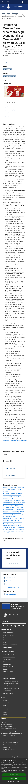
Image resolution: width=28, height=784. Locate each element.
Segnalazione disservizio (9, 745)
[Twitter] (7, 625)
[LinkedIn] (19, 625)
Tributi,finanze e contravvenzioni (11, 683)
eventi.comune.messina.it (9, 437)
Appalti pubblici (7, 664)
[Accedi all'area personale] (22, 2)
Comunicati (15, 13)
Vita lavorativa (7, 659)
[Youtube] (11, 625)
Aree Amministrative (8, 635)
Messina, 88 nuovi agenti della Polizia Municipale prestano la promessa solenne (13, 523)
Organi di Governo (8, 633)
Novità (8, 13)
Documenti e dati (7, 647)
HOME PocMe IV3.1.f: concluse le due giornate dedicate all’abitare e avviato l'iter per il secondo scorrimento (13, 514)
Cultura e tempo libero (9, 657)
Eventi (5, 714)
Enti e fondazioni (7, 640)
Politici (5, 642)
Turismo (5, 669)
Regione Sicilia (6, 2)
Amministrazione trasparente (10, 757)
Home (3, 13)
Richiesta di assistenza (9, 749)
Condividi (6, 60)
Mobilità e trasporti (8, 671)
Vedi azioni (6, 63)
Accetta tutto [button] (14, 774)
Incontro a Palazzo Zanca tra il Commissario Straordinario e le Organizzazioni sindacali (14, 510)
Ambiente (5, 686)
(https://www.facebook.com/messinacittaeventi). (15, 441)
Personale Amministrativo (10, 645)
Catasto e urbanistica (8, 666)
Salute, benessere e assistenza (11, 688)
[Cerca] (25, 7)
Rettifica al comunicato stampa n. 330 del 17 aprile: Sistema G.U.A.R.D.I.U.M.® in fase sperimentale (13, 531)
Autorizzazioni (7, 691)
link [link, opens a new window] (6, 771)
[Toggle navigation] (3, 6)
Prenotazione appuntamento (10, 742)
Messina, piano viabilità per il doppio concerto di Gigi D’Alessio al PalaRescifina (13, 526)
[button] (14, 781)
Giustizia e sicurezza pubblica (10, 681)
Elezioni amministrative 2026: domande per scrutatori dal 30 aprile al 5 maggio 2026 (14, 506)
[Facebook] (3, 625)
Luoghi (5, 712)
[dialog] (14, 771)
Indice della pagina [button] (9, 102)
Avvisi (4, 705)
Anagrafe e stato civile (9, 654)
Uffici (4, 637)
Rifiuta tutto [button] (14, 778)
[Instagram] (15, 625)
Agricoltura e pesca (8, 693)
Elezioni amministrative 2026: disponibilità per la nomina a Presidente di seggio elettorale (13, 489)
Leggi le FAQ (6, 747)
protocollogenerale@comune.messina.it (15, 732)
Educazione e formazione (9, 679)
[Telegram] (23, 625)
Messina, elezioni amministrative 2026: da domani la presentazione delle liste (13, 519)
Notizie (5, 700)
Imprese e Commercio (8, 662)
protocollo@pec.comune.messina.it (12, 733)
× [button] (26, 759)
